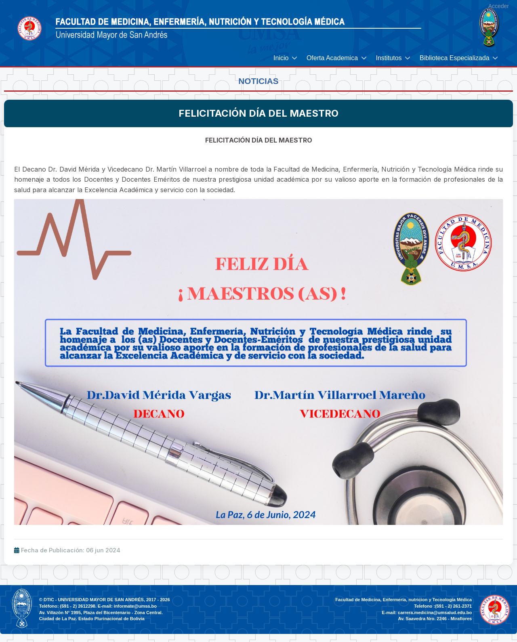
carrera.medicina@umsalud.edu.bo (435, 612)
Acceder (498, 6)
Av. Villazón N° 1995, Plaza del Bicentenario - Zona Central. (101, 612)
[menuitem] (286, 58)
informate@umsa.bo (135, 606)
